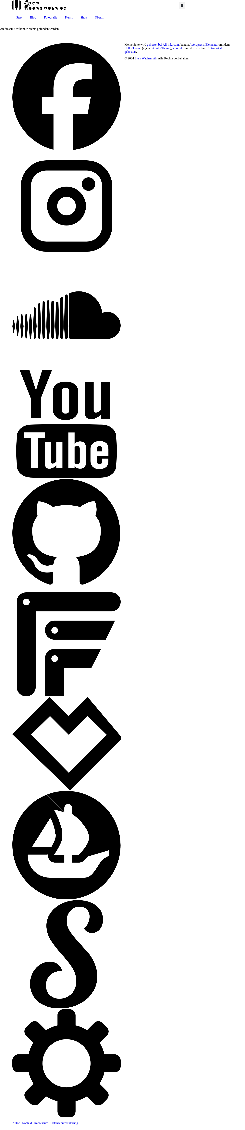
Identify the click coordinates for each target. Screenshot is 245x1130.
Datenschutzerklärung (64, 1123)
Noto (210, 48)
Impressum (41, 1123)
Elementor (212, 44)
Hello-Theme (133, 48)
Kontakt (27, 1123)
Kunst (69, 17)
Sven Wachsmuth (146, 58)
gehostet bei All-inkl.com (163, 44)
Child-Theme (161, 48)
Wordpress (197, 44)
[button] (182, 5)
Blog (33, 17)
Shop (83, 17)
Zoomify (178, 48)
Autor (16, 1123)
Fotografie (50, 17)
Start (19, 17)
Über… (99, 17)
